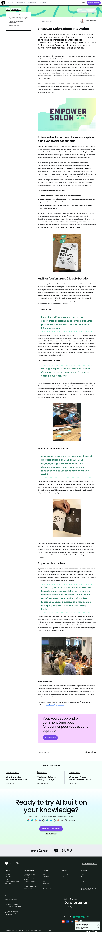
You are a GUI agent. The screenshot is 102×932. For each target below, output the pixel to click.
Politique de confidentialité (82, 928)
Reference (45, 879)
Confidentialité (47, 930)
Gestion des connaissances (12, 904)
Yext (65, 168)
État (63, 876)
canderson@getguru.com (55, 705)
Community (46, 886)
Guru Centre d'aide (67, 874)
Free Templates (47, 888)
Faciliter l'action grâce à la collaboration (16, 22)
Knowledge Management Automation (31, 878)
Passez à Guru (9, 902)
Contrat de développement (33, 930)
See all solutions (28, 889)
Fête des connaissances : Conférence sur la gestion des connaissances (13, 913)
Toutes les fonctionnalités (12, 881)
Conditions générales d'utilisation (14, 930)
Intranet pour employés (30, 886)
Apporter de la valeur (14, 25)
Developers (46, 883)
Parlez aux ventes (50, 737)
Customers (46, 876)
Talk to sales (84, 886)
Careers (83, 874)
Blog (44, 881)
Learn (44, 874)
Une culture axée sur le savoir (13, 907)
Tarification (43, 2)
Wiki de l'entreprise (29, 884)
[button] (10, 2)
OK (97, 926)
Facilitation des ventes (11, 899)
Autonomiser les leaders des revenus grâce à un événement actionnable (18, 18)
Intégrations (8, 876)
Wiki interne (8, 883)
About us (83, 876)
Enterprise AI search (29, 882)
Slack (6, 909)
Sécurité (64, 879)
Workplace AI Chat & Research (29, 874)
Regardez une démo (93, 2)
